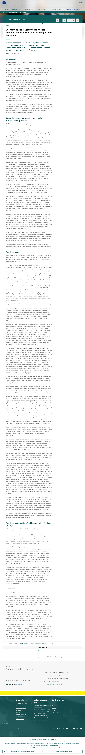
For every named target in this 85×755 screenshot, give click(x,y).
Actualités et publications (55, 9)
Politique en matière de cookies (42, 711)
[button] (78, 3)
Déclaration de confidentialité (42, 709)
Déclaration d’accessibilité (41, 718)
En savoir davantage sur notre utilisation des (54, 747)
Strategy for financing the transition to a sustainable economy (38, 643)
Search (76, 3)
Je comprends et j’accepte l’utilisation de (22, 751)
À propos (6, 9)
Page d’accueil (5, 12)
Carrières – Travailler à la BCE (24, 703)
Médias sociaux (20, 719)
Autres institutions (21, 708)
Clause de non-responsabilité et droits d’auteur (42, 706)
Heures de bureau (21, 714)
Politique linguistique (39, 713)
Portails (54, 703)
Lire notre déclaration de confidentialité (29, 747)
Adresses (18, 712)
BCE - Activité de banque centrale (72, 9)
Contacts (18, 710)
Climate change (42, 651)
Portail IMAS (55, 710)
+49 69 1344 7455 (54, 681)
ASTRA (53, 705)
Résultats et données (41, 9)
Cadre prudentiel (16, 9)
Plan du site (6, 723)
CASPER (54, 708)
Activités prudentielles (28, 9)
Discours (25, 12)
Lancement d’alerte (57, 712)
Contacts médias (12, 684)
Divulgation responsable (40, 720)
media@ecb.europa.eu (55, 684)
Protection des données (40, 715)
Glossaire (18, 705)
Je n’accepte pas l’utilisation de (62, 751)
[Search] (68, 2)
